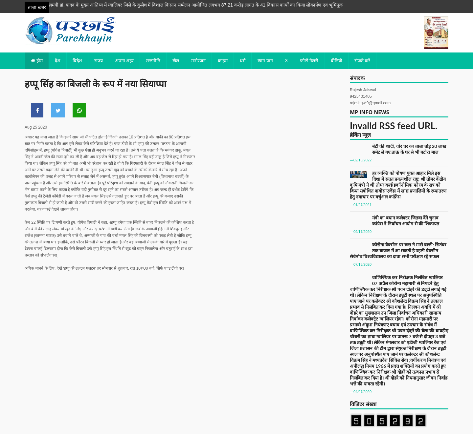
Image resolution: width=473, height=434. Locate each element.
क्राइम (223, 60)
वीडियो (336, 60)
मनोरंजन (198, 60)
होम (37, 60)
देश (57, 60)
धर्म (242, 60)
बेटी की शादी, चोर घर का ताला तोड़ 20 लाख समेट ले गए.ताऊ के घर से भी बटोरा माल (409, 149)
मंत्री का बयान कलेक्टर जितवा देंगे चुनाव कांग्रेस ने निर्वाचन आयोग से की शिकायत (405, 220)
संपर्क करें (362, 60)
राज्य (98, 60)
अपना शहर (124, 60)
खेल (175, 60)
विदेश (77, 60)
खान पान (265, 60)
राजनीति (153, 60)
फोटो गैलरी (309, 60)
